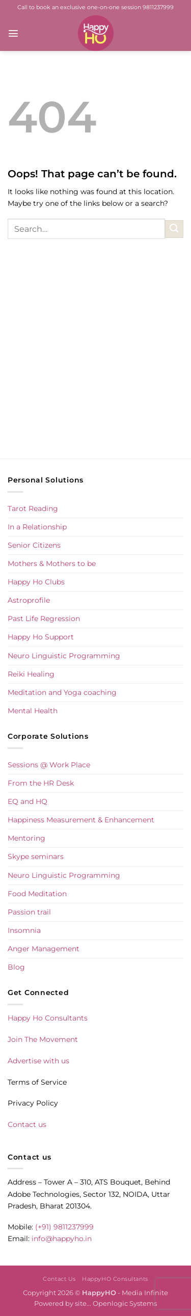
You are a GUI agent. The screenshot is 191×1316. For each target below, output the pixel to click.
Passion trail (29, 912)
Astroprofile (29, 600)
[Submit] (174, 229)
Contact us (27, 1124)
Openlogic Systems (125, 1303)
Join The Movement (43, 1039)
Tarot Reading (33, 508)
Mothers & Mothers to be (52, 563)
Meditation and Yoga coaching (62, 692)
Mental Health (33, 710)
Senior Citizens (34, 545)
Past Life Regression (44, 618)
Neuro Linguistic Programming (64, 655)
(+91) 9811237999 (64, 1226)
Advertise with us (38, 1060)
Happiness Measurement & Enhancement (81, 819)
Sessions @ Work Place (49, 764)
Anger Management (43, 948)
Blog (16, 967)
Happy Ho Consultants (48, 1018)
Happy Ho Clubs (36, 581)
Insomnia (24, 930)
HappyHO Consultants (115, 1278)
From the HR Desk (41, 783)
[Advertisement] (95, 359)
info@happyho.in (62, 1238)
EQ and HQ (27, 801)
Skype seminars (36, 856)
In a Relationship (37, 526)
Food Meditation (37, 893)
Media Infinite (145, 1292)
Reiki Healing (31, 674)
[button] (13, 33)
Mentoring (26, 838)
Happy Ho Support (41, 636)
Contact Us (59, 1278)
